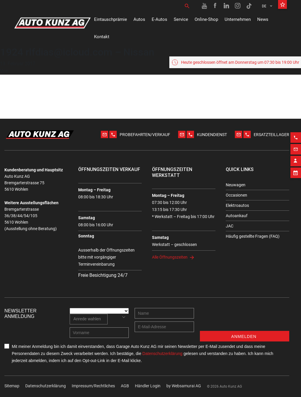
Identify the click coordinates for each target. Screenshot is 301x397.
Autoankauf (237, 215)
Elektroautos (237, 205)
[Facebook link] (215, 6)
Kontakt (101, 36)
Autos (139, 19)
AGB (125, 385)
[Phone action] (295, 135)
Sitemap (11, 385)
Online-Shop (206, 19)
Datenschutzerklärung (45, 385)
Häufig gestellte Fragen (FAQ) (253, 236)
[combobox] (89, 319)
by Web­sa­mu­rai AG (183, 385)
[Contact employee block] (295, 158)
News (262, 19)
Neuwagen (235, 184)
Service (181, 19)
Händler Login (147, 385)
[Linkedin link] (227, 6)
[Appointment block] (295, 170)
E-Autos (159, 19)
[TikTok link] (249, 6)
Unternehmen (238, 19)
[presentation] (244, 319)
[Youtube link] (204, 6)
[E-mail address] (164, 326)
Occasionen (236, 195)
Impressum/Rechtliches (93, 385)
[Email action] (295, 146)
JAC (229, 226)
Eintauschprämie (110, 19)
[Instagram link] (238, 6)
